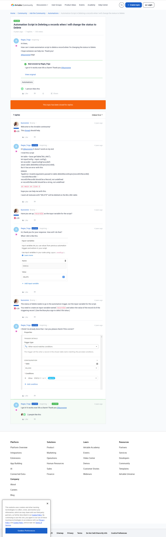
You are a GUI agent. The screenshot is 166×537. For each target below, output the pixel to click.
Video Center (89, 458)
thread (27, 130)
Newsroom (15, 505)
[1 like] (30, 88)
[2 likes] (31, 414)
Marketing (51, 452)
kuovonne (25, 123)
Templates (124, 468)
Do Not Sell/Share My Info (96, 533)
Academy (91, 5)
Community (22, 13)
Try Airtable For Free (19, 511)
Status (13, 500)
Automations (53, 13)
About (13, 484)
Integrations (16, 452)
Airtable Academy (91, 447)
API (51, 533)
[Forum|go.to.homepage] (21, 5)
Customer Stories (91, 468)
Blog (12, 495)
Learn (86, 442)
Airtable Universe (127, 474)
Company (14, 479)
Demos (86, 463)
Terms (79, 533)
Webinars (87, 474)
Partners (123, 447)
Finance (50, 474)
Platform (14, 442)
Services (123, 452)
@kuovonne (25, 54)
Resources (124, 442)
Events (82, 5)
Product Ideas (70, 5)
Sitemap (60, 533)
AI (11, 468)
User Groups (57, 5)
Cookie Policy (37, 527)
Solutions (51, 442)
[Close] (47, 516)
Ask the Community (37, 13)
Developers (124, 458)
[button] (133, 5)
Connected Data (17, 474)
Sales (49, 468)
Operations (52, 458)
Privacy (70, 533)
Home (12, 13)
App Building (16, 463)
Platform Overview (18, 447)
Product (50, 447)
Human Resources (55, 463)
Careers (13, 489)
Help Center (103, 5)
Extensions (15, 458)
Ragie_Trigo (26, 39)
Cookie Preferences (119, 533)
